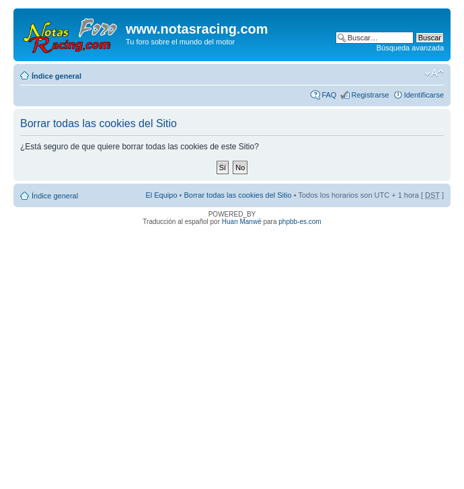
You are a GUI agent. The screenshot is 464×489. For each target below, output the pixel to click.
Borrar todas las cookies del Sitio (237, 195)
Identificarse (424, 95)
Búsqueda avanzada (410, 48)
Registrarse (370, 95)
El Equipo (161, 195)
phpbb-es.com (299, 221)
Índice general (56, 76)
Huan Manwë (242, 221)
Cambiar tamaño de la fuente (434, 73)
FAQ (328, 95)
